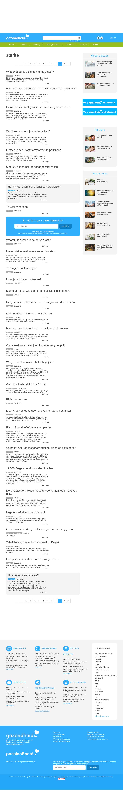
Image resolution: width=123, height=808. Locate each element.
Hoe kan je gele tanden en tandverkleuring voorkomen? (45, 657)
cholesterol (99, 678)
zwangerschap (53, 45)
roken (97, 705)
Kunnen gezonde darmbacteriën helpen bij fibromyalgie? (105, 203)
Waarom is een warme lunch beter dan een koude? (105, 247)
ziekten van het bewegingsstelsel (106, 675)
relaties (97, 711)
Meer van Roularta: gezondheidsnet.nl (20, 762)
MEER (96, 45)
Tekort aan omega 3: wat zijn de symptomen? (104, 74)
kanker (24, 45)
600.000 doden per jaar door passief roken (32, 166)
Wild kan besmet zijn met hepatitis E (28, 131)
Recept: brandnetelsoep (71, 659)
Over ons (56, 732)
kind (96, 697)
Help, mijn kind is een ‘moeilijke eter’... (105, 158)
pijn (96, 686)
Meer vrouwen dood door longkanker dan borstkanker (38, 410)
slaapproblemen (100, 656)
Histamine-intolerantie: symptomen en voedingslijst (105, 192)
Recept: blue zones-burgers (73, 666)
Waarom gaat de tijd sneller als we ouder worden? (104, 63)
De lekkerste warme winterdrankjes (104, 213)
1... (26, 64)
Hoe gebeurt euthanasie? (23, 575)
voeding (36, 45)
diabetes (70, 45)
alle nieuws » (10, 670)
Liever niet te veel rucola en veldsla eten (30, 251)
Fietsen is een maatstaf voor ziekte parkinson (33, 150)
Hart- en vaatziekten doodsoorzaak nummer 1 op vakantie (41, 88)
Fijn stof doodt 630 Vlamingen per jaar (29, 427)
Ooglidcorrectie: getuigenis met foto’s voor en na (74, 695)
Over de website (93, 732)
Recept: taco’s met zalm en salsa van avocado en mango (75, 663)
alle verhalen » (67, 703)
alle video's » (10, 705)
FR (115, 38)
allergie (83, 45)
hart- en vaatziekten (102, 670)
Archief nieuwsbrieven (61, 741)
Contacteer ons (59, 734)
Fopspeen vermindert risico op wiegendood (32, 559)
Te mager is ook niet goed (22, 268)
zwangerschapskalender (103, 653)
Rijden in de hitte (16, 399)
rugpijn (97, 664)
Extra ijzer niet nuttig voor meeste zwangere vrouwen (38, 107)
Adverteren (57, 737)
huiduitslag (99, 692)
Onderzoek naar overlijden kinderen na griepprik (35, 345)
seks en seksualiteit (102, 700)
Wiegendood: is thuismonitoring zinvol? (30, 71)
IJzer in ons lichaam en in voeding (47, 653)
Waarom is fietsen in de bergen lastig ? (29, 239)
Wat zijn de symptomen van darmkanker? (105, 84)
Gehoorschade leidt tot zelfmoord (26, 384)
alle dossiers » (39, 668)
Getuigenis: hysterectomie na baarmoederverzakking (73, 700)
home (11, 45)
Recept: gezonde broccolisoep (103, 235)
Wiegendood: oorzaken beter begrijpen (29, 362)
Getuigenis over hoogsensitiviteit (74, 687)
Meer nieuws (19, 649)
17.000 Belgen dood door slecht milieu (29, 468)
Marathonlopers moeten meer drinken (29, 313)
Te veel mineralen (17, 206)
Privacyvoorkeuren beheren (97, 739)
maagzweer (99, 708)
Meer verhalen (78, 682)
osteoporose (99, 689)
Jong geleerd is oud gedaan (16, 653)
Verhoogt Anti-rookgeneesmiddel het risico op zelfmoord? (41, 447)
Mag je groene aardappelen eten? (104, 224)
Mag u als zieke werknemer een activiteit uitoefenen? (38, 290)
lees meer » (45, 83)
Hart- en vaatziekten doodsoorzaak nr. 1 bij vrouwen (37, 328)
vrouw (97, 672)
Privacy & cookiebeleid (95, 734)
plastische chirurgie (102, 667)
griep (97, 713)
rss (101, 37)
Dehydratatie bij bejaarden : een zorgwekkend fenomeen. (41, 302)
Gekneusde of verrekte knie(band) (47, 661)
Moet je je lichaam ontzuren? (23, 279)
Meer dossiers (49, 649)
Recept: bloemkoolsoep (102, 180)
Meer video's (19, 682)
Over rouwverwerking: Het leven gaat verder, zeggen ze (40, 529)
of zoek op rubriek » (75, 41)
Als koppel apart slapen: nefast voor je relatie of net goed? (45, 698)
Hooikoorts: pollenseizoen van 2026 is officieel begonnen (17, 666)
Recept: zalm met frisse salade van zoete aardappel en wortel (75, 670)
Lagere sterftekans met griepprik (25, 512)
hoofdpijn (98, 659)
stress (97, 683)
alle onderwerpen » (102, 716)
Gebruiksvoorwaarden (95, 737)
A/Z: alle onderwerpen (61, 739)
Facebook (98, 37)
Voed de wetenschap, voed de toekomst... (105, 147)
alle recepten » (67, 673)
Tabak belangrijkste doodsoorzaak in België (32, 542)
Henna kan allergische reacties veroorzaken (34, 186)
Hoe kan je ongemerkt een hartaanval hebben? (15, 697)
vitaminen (98, 702)
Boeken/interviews (44, 688)
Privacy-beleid (48, 233)
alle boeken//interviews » (42, 711)
